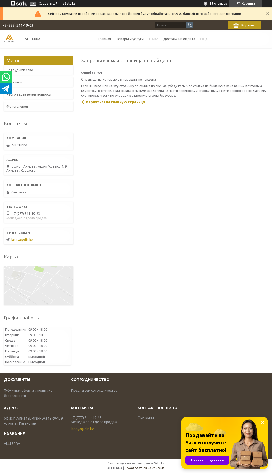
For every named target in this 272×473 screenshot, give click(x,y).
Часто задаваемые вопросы (28, 94)
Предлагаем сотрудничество (94, 390)
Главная (104, 39)
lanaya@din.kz (22, 239)
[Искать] (189, 25)
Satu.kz (159, 463)
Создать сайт (49, 3)
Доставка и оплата (179, 39)
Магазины (14, 82)
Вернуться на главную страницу (115, 102)
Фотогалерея (17, 106)
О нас (153, 39)
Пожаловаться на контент (145, 468)
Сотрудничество (19, 70)
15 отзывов (218, 3)
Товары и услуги (130, 39)
